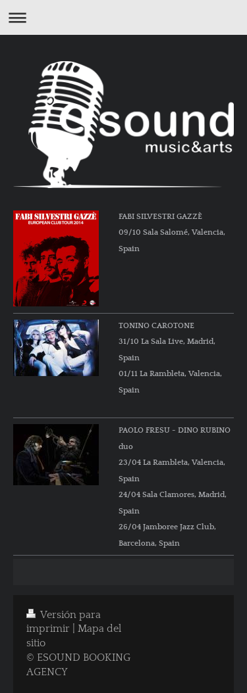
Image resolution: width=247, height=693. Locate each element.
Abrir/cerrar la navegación (123, 17)
